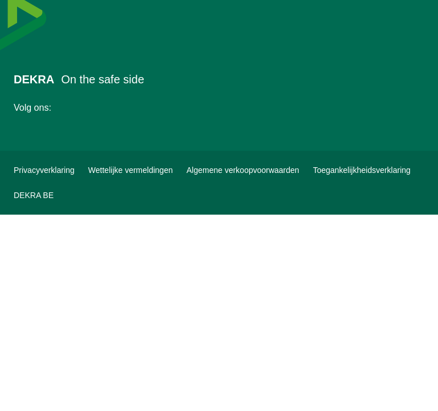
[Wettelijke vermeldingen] (130, 170)
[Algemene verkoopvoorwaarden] (242, 170)
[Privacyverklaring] (44, 170)
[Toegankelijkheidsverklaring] (362, 170)
